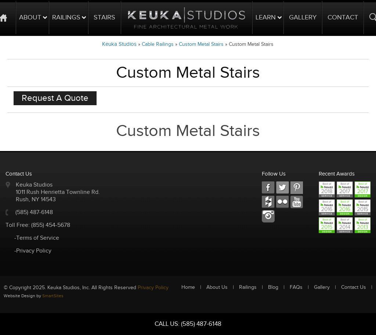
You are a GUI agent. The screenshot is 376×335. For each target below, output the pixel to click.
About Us (217, 287)
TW (282, 187)
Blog (273, 287)
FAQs (296, 287)
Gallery (303, 17)
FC (268, 202)
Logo (186, 17)
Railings (66, 17)
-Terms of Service (36, 238)
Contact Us (353, 287)
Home (188, 287)
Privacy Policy (153, 288)
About (30, 17)
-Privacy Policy (32, 250)
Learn (266, 17)
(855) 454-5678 (50, 225)
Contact (343, 17)
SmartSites (53, 295)
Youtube (296, 202)
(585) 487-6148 (34, 212)
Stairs (104, 17)
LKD (296, 187)
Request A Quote (55, 98)
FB (268, 187)
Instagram (268, 216)
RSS (282, 202)
